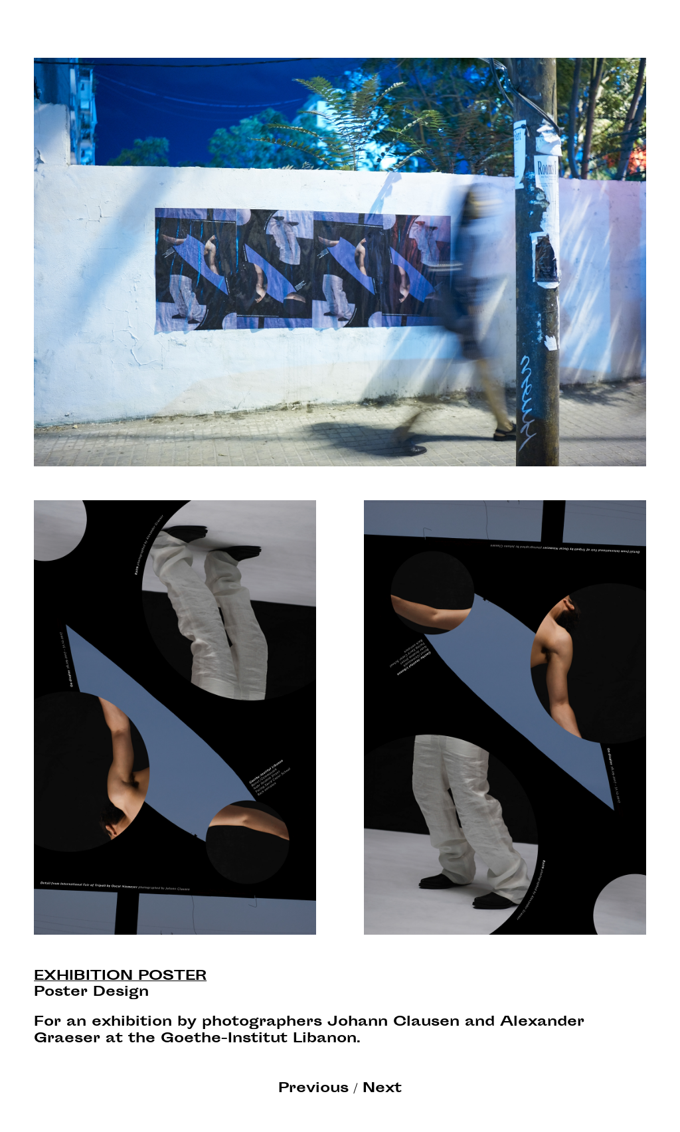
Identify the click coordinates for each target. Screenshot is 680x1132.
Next (382, 1089)
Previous (313, 1089)
